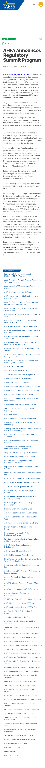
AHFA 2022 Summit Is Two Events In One (20, 641)
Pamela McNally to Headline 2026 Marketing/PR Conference (17, 275)
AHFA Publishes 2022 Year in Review (18, 555)
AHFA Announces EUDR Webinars (17, 379)
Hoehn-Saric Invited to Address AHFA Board (21, 483)
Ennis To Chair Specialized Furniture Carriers (21, 681)
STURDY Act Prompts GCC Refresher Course (22, 479)
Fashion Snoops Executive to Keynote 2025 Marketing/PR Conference (21, 362)
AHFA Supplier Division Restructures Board (21, 326)
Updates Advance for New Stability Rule (20, 637)
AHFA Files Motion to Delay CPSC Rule (19, 603)
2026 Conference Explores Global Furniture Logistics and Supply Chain (21, 303)
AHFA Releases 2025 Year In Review (18, 292)
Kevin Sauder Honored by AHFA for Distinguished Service (18, 534)
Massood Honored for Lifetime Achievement (22, 419)
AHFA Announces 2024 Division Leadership (21, 523)
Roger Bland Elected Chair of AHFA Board (21, 695)
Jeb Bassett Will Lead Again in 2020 (18, 713)
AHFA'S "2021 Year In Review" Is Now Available (22, 653)
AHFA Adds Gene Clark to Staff (16, 383)
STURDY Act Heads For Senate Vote (18, 649)
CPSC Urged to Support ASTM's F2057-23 (21, 589)
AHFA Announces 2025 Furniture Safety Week (22, 387)
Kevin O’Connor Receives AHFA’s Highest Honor (23, 739)
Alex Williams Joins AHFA (14, 367)
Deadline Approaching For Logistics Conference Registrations (18, 462)
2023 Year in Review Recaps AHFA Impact (21, 453)
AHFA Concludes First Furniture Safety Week (21, 390)
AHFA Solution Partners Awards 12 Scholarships (23, 645)
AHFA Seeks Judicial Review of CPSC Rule (20, 607)
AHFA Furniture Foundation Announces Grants (22, 657)
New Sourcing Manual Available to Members (21, 633)
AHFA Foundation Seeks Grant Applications (21, 671)
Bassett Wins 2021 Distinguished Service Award (22, 699)
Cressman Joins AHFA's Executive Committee (22, 667)
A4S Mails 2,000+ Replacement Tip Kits (19, 487)
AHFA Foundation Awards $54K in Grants (20, 405)
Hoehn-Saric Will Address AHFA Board (19, 457)
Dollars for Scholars (12, 747)
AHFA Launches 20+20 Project (16, 743)
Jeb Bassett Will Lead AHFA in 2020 (18, 735)
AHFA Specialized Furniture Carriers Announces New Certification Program (22, 430)
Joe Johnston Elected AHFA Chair (17, 617)
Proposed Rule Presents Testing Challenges (21, 709)
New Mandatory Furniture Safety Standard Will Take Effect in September (22, 560)
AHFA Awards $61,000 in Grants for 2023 (20, 551)
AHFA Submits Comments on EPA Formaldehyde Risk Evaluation (17, 448)
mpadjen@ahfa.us (12, 247)
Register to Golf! (10, 415)
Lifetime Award (10, 751)
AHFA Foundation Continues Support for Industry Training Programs (20, 343)
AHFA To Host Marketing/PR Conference (20, 513)
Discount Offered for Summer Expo (18, 509)
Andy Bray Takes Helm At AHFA (17, 371)
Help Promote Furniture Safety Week (18, 394)
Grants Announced (11, 755)
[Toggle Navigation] (33, 4)
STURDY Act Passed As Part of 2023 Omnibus (22, 599)
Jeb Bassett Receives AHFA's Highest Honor (21, 375)
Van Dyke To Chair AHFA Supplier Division (20, 685)
